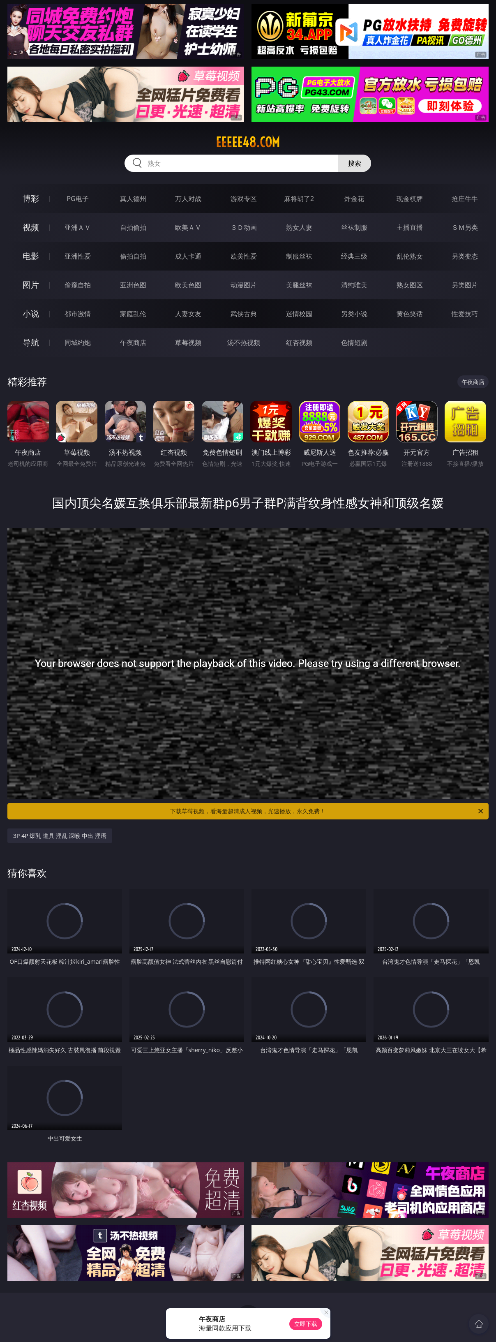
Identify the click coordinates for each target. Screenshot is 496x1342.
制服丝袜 (299, 256)
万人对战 (188, 198)
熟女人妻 (299, 227)
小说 (31, 313)
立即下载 (305, 1324)
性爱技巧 (465, 313)
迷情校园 (299, 313)
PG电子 (77, 198)
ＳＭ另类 (465, 227)
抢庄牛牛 (465, 198)
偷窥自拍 (78, 284)
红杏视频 (299, 342)
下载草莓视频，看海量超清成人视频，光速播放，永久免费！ (327, 811)
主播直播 (410, 227)
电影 (31, 255)
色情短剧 (354, 342)
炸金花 (354, 198)
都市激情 (78, 313)
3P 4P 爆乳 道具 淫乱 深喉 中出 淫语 (59, 836)
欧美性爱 (244, 256)
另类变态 (465, 256)
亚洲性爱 (78, 256)
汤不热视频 (243, 342)
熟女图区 (410, 284)
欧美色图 (188, 284)
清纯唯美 (354, 284)
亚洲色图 (133, 284)
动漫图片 (244, 284)
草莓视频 (188, 342)
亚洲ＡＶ (78, 227)
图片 (31, 284)
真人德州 (133, 198)
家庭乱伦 (133, 313)
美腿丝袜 (299, 284)
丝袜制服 (354, 227)
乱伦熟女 (410, 256)
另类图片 (465, 284)
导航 (31, 342)
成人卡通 (188, 256)
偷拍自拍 (133, 256)
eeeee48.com (248, 142)
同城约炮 (78, 342)
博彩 (31, 198)
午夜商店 (133, 342)
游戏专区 (244, 198)
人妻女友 (188, 313)
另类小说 (354, 313)
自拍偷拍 (133, 227)
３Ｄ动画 (244, 227)
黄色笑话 (410, 313)
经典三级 (354, 256)
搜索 (354, 163)
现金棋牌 (410, 198)
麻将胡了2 (299, 198)
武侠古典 (244, 313)
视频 (31, 227)
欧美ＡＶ (188, 227)
